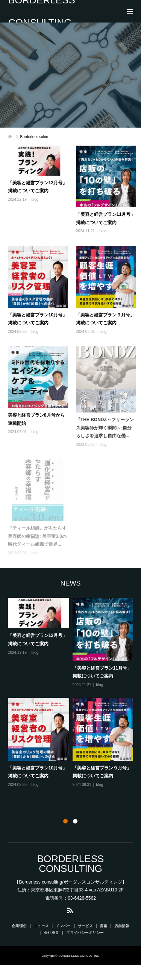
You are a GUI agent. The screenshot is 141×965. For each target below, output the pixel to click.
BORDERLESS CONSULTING (41, 11)
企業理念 (19, 926)
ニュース (41, 926)
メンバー (63, 926)
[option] (72, 693)
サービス (85, 926)
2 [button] (75, 821)
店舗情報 (121, 926)
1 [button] (65, 821)
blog (35, 199)
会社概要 (51, 932)
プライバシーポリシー (85, 932)
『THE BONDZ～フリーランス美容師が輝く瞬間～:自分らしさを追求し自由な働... (105, 427)
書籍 (103, 926)
